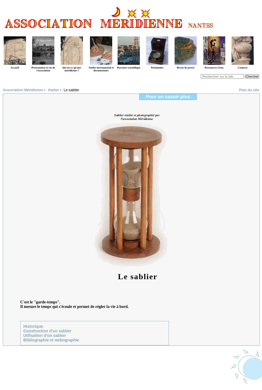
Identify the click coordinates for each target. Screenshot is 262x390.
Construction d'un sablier (47, 331)
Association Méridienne (23, 90)
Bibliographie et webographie (51, 340)
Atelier (53, 90)
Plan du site (249, 90)
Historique (33, 326)
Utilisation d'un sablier (44, 335)
